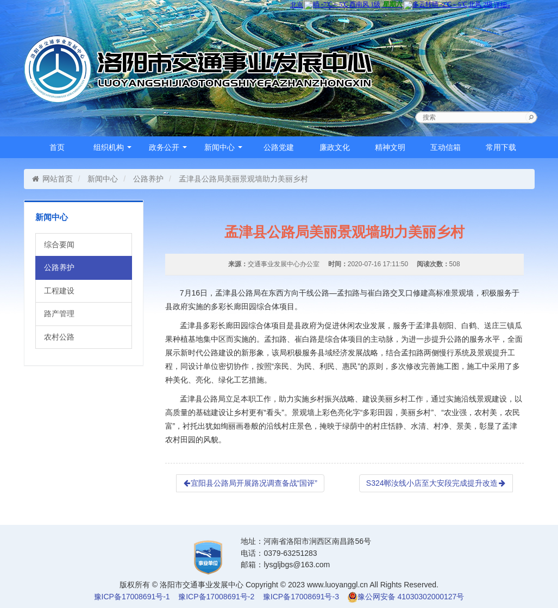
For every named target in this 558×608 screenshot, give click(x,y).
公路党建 (279, 147)
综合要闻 (59, 244)
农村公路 (59, 337)
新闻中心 (223, 147)
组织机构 (112, 147)
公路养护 (148, 178)
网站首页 (52, 178)
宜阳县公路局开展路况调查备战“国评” (250, 483)
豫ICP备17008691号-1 (132, 596)
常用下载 (501, 147)
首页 (57, 147)
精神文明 (390, 147)
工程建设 (59, 290)
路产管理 (59, 313)
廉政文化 (334, 147)
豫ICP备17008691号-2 (216, 596)
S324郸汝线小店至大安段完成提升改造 (436, 483)
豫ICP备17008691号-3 (301, 596)
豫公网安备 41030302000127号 (411, 596)
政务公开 (168, 147)
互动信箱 (445, 147)
